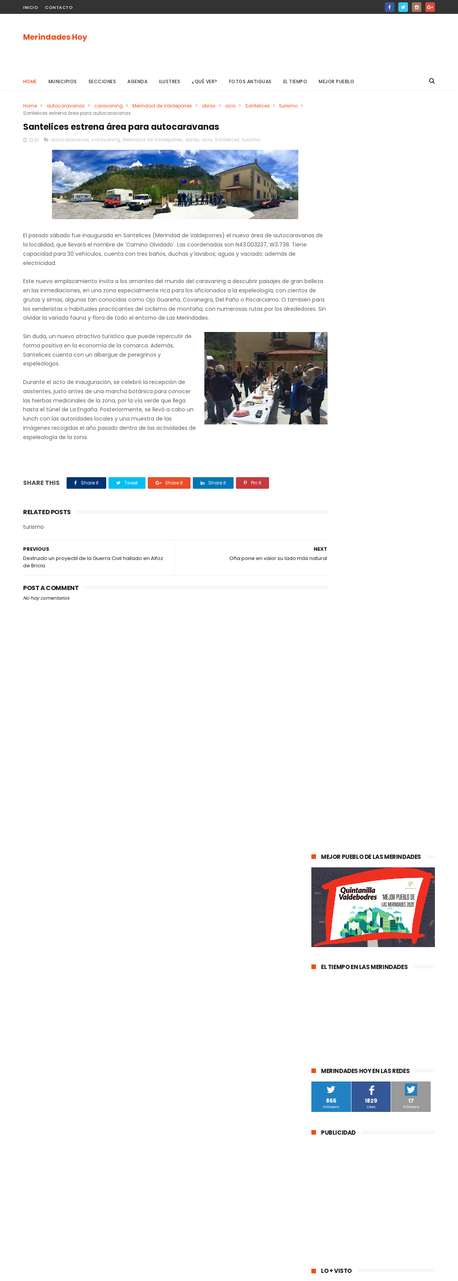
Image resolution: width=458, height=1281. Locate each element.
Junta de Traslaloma (402, 968)
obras (209, 105)
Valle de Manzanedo (360, 925)
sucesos (406, 754)
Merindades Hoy (55, 37)
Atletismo (357, 883)
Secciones (102, 81)
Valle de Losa (331, 840)
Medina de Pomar (365, 754)
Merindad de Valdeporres (162, 105)
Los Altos (379, 940)
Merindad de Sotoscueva (345, 854)
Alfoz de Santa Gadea (342, 968)
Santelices (257, 105)
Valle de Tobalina (336, 811)
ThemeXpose (66, 1271)
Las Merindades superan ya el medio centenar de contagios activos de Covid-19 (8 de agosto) (392, 598)
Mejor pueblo (336, 81)
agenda (325, 754)
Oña (321, 826)
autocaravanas (66, 105)
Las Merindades (334, 783)
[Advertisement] (295, 42)
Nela (389, 1025)
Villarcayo (327, 769)
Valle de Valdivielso (338, 982)
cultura (400, 769)
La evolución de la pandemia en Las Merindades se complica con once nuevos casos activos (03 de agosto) (372, 642)
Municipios (62, 81)
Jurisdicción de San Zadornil (392, 954)
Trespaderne (409, 897)
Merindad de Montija (390, 911)
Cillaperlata (400, 1011)
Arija (321, 925)
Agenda (138, 81)
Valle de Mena (365, 769)
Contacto (59, 7)
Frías (321, 911)
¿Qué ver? (205, 81)
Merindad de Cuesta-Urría (346, 997)
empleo (391, 868)
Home (30, 81)
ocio (230, 105)
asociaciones (331, 897)
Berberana (400, 997)
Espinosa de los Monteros (346, 797)
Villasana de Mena (337, 940)
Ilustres (170, 81)
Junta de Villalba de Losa (345, 1025)
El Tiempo (295, 81)
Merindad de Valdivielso (343, 868)
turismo (288, 105)
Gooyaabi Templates (147, 1271)
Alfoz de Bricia (332, 954)
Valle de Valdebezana (392, 811)
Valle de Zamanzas (402, 883)
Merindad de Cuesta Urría (346, 1011)
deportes (397, 797)
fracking (346, 911)
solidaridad (371, 897)
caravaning (108, 105)
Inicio (30, 7)
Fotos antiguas (250, 81)
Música (365, 840)
